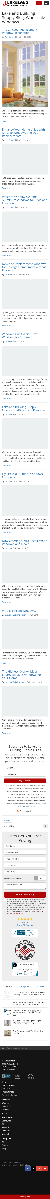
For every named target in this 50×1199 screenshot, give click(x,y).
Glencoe (5, 1124)
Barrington (6, 1121)
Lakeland (9, 274)
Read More (6, 121)
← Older (7, 820)
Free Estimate (8, 1092)
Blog (4, 1148)
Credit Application (9, 1095)
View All (5, 1134)
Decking (5, 1109)
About (4, 1142)
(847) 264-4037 (8, 1085)
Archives (40, 986)
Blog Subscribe (25, 780)
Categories (24, 986)
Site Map (16, 1162)
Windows (6, 1103)
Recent (9, 986)
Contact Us (6, 1088)
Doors (4, 1113)
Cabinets (6, 1106)
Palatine (5, 1127)
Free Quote (25, 1196)
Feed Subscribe (25, 811)
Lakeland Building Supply (15, 615)
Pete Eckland (10, 37)
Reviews (5, 1145)
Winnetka (6, 1130)
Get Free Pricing (25, 894)
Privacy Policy (29, 806)
